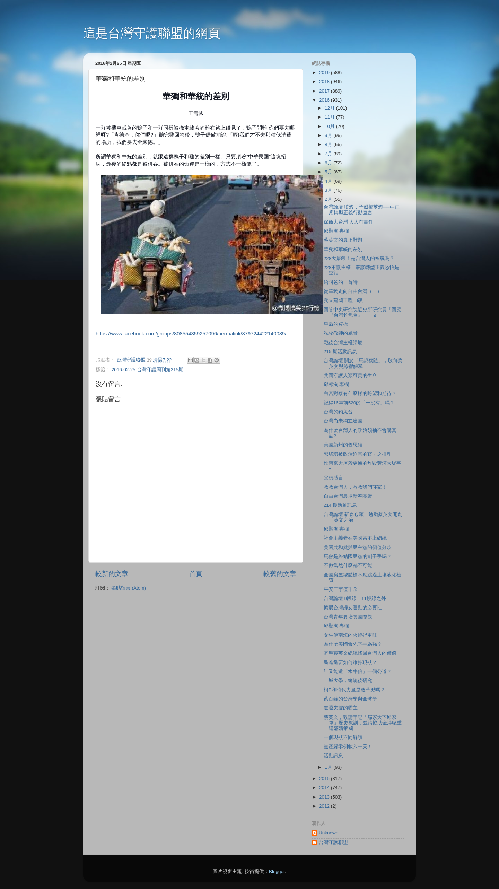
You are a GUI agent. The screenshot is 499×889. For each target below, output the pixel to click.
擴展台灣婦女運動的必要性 (353, 607)
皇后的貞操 (336, 324)
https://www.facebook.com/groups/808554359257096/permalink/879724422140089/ (191, 334)
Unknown (328, 832)
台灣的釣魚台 (338, 412)
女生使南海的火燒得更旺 (350, 635)
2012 (325, 806)
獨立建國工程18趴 (343, 300)
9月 (329, 135)
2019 (325, 72)
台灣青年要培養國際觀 (348, 616)
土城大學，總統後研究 (348, 680)
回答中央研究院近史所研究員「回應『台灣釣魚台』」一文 (362, 312)
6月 (329, 162)
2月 (329, 199)
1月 (329, 767)
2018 (325, 81)
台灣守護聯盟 (333, 842)
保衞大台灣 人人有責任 (349, 222)
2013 (325, 797)
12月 (330, 108)
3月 (329, 190)
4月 (329, 181)
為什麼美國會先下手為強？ (353, 644)
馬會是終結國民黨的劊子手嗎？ (358, 556)
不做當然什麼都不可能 (348, 565)
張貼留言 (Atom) (128, 588)
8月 (329, 144)
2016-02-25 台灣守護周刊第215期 (147, 369)
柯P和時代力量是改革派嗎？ (354, 689)
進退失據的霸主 (341, 708)
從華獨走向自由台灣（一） (353, 291)
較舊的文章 (279, 573)
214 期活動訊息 (340, 505)
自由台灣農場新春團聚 (348, 496)
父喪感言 (333, 477)
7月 (329, 153)
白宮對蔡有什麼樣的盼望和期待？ (360, 393)
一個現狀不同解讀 (343, 737)
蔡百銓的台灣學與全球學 (350, 698)
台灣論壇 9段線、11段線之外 (355, 598)
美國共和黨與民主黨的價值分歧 (358, 547)
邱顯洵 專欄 (336, 231)
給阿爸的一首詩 (341, 282)
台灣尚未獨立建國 (343, 421)
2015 (325, 778)
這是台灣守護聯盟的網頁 (151, 33)
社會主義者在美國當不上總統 (355, 538)
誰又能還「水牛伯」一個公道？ (358, 671)
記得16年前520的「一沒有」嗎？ (359, 403)
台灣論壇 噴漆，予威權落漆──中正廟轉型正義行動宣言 (362, 209)
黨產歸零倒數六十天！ (348, 746)
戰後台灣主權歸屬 (343, 342)
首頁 (195, 573)
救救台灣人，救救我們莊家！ (355, 487)
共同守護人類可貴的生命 (350, 375)
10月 (330, 126)
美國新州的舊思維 (343, 444)
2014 (325, 787)
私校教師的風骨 (341, 333)
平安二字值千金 (341, 589)
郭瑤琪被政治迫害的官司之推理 (358, 454)
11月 (330, 117)
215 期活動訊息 (340, 351)
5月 (329, 171)
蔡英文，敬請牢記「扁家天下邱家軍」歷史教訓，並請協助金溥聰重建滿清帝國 (363, 723)
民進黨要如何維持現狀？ (350, 662)
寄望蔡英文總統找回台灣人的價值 (360, 653)
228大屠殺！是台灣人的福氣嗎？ (359, 258)
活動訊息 (333, 755)
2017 (325, 91)
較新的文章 (111, 573)
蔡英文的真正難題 (343, 240)
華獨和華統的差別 (343, 249)
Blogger (277, 871)
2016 (325, 100)
